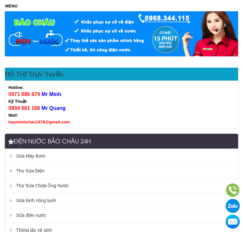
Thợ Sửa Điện (27, 170)
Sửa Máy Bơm (27, 156)
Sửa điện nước (28, 215)
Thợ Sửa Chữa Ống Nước (39, 185)
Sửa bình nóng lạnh (33, 200)
